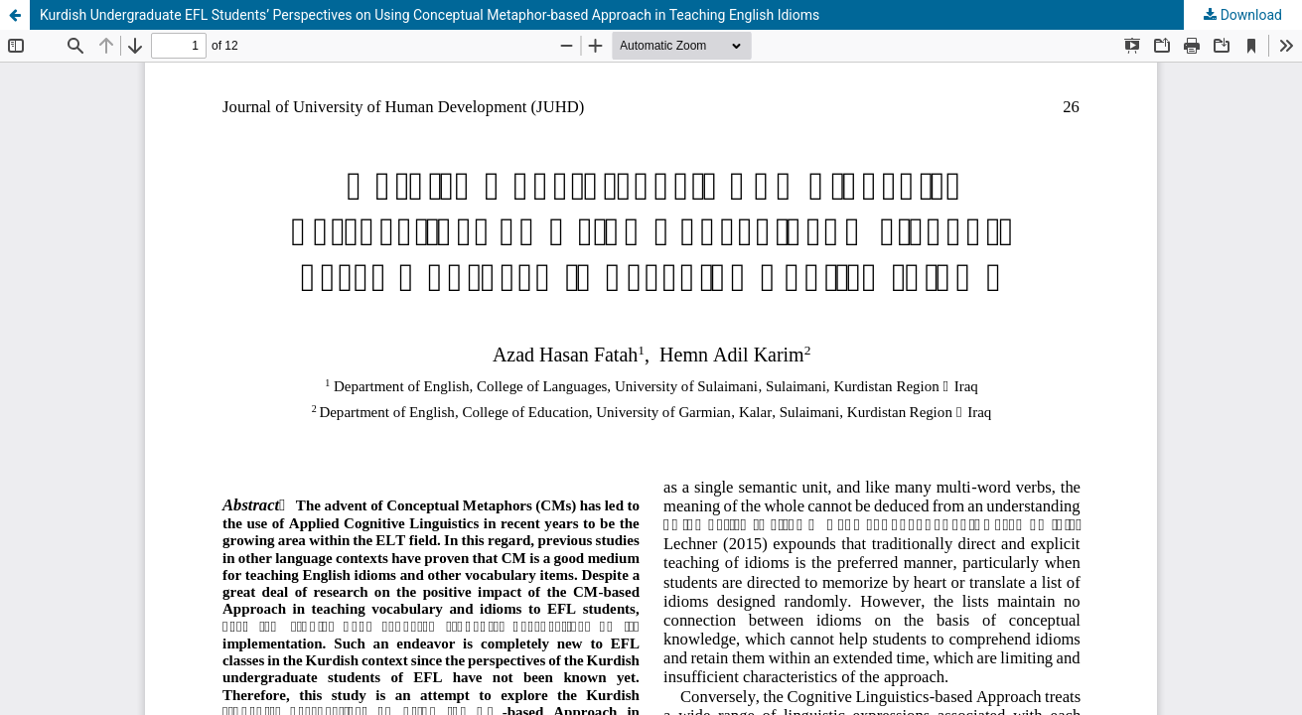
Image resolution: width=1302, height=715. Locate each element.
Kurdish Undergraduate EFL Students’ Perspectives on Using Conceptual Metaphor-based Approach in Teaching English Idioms (429, 15)
